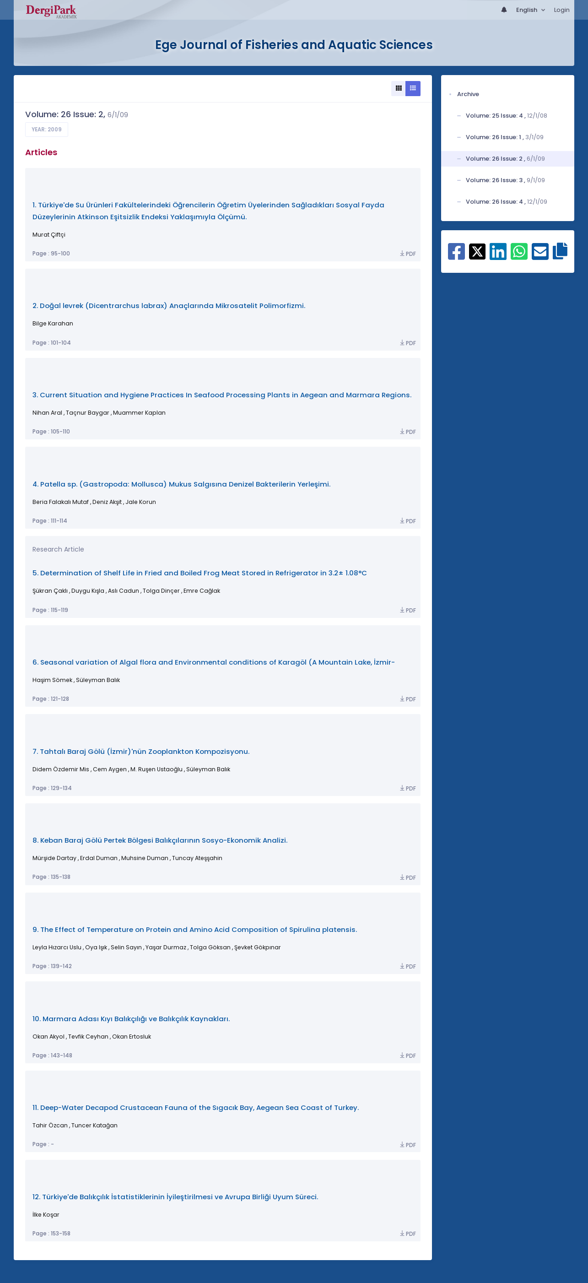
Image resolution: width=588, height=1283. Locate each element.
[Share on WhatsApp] (519, 256)
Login (562, 9)
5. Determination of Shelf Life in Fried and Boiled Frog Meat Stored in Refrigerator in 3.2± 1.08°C (199, 573)
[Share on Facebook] (456, 256)
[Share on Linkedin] (498, 256)
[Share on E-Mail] (540, 256)
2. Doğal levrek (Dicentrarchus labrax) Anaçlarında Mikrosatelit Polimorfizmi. (168, 305)
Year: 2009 (47, 129)
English (527, 9)
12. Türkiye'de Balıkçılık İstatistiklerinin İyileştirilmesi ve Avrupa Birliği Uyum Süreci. (175, 1197)
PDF (407, 254)
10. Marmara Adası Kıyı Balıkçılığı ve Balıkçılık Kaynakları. (131, 1018)
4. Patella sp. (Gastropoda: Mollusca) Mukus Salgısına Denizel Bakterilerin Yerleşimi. (181, 484)
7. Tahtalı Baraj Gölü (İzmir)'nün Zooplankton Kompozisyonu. (140, 751)
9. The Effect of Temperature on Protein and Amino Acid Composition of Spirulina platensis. (194, 929)
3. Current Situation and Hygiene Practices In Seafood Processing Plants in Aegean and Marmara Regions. (221, 395)
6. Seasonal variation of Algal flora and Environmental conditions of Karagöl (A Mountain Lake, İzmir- (213, 662)
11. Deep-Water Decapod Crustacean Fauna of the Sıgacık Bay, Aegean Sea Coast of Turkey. (195, 1107)
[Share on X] (477, 250)
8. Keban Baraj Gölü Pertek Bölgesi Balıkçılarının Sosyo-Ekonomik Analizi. (159, 840)
